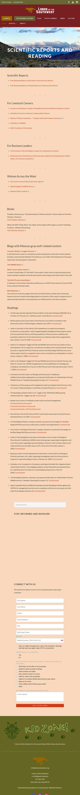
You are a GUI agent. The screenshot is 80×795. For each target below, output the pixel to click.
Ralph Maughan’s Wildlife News (22, 186)
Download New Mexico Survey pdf (22, 406)
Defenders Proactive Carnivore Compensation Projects (30, 113)
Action (71, 18)
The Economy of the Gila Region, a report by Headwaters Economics (34, 151)
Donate (7, 18)
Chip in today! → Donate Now (12, 2)
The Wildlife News (15, 265)
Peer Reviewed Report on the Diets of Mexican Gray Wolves (31, 80)
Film (39, 18)
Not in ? (19, 636)
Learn (4, 23)
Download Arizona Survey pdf (21, 403)
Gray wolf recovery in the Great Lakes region (27, 181)
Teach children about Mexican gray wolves (31, 684)
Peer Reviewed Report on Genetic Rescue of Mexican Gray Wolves (34, 85)
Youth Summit (50, 18)
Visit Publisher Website (16, 220)
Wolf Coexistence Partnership (21, 128)
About (23, 23)
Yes (18, 655)
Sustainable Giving (24, 18)
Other (19, 686)
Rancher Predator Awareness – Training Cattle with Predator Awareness (36, 118)
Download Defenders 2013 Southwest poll (25, 409)
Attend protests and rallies (26, 671)
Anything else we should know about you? (32, 690)
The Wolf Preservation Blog (18, 280)
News (62, 18)
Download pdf (57, 316)
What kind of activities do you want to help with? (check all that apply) (39, 662)
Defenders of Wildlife (18, 123)
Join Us (13, 23)
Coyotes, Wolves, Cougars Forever (21, 251)
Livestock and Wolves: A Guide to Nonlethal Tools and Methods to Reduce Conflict (39, 108)
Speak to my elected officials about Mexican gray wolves (35, 679)
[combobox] (62, 640)
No (18, 657)
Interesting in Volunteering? (27, 652)
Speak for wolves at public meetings (29, 669)
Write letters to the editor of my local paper (31, 666)
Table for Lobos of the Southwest (28, 676)
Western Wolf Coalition (19, 191)
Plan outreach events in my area (28, 674)
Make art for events (23, 681)
